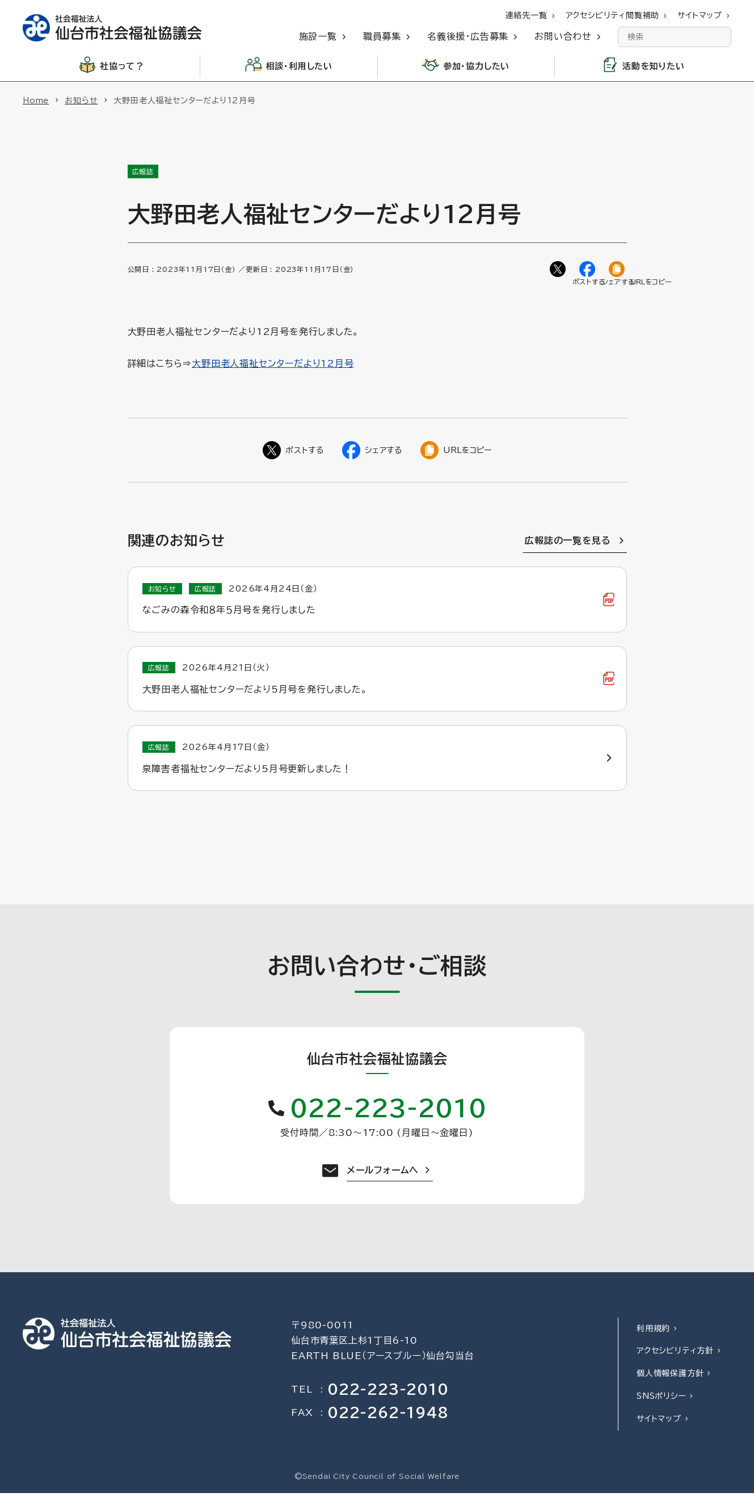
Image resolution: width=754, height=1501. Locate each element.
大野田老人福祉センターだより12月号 (272, 365)
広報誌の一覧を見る (567, 542)
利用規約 (653, 1336)
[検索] (721, 37)
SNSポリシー (661, 1404)
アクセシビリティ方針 (675, 1359)
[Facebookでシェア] (588, 270)
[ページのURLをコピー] (618, 270)
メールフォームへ (383, 1178)
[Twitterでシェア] (559, 270)
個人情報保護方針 (670, 1381)
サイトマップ (659, 1427)
